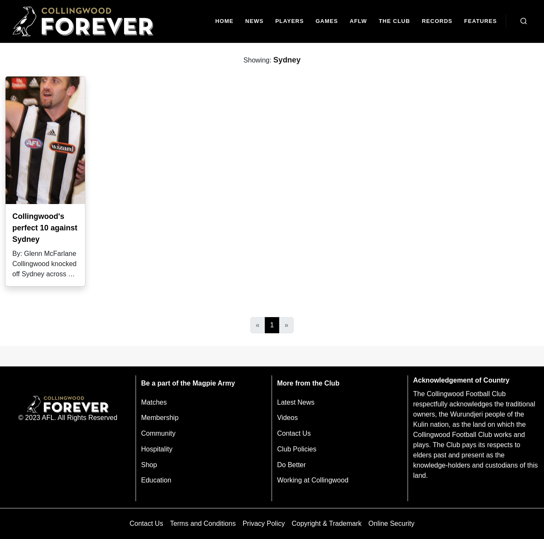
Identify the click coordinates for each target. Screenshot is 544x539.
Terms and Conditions (203, 523)
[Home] (224, 21)
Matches (154, 402)
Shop (149, 464)
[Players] (289, 21)
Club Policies (296, 449)
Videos (287, 417)
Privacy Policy (264, 523)
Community (158, 433)
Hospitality (157, 449)
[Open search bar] (523, 21)
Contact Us (294, 433)
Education (156, 480)
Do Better (291, 464)
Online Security (391, 523)
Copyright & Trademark (327, 523)
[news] (254, 21)
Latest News (295, 402)
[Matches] (326, 21)
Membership (159, 417)
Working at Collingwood (312, 480)
